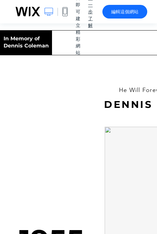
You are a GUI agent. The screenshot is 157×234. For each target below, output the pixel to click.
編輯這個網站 (124, 12)
